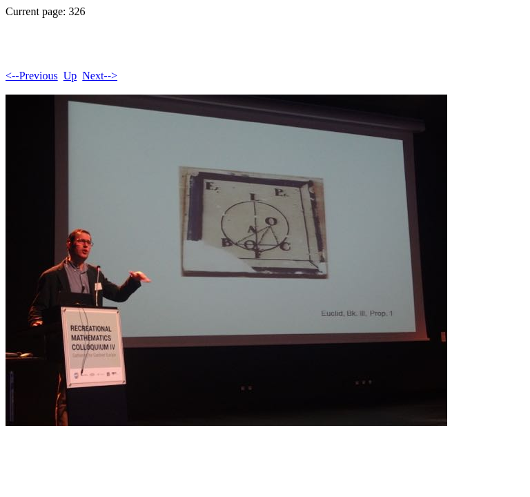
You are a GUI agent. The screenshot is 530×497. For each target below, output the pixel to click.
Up (70, 75)
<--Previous (32, 75)
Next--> (99, 75)
